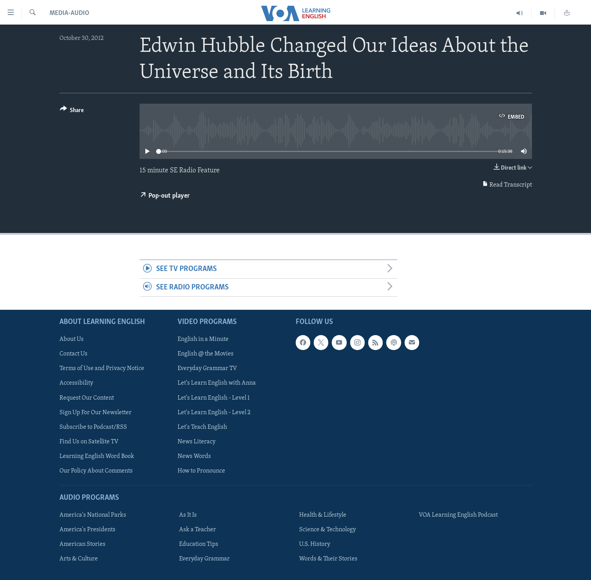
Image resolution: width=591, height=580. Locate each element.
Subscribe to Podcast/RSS (93, 427)
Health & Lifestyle (322, 515)
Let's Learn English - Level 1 (214, 398)
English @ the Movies (206, 354)
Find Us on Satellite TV (89, 442)
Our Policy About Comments (96, 471)
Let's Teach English (202, 427)
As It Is (188, 515)
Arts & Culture (78, 559)
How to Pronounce (201, 471)
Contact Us (73, 354)
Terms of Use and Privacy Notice (101, 369)
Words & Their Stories (328, 559)
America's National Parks (92, 515)
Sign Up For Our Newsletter (95, 413)
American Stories (82, 544)
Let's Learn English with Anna (217, 383)
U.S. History (314, 544)
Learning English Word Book (96, 456)
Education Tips (198, 544)
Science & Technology (327, 530)
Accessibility (76, 383)
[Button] (72, 111)
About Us (71, 339)
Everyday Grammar (204, 559)
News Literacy (197, 442)
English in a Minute (203, 339)
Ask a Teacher (197, 530)
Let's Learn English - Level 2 (214, 413)
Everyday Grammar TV (207, 369)
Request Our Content (86, 398)
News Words (194, 456)
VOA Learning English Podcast (458, 515)
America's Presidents (87, 530)
